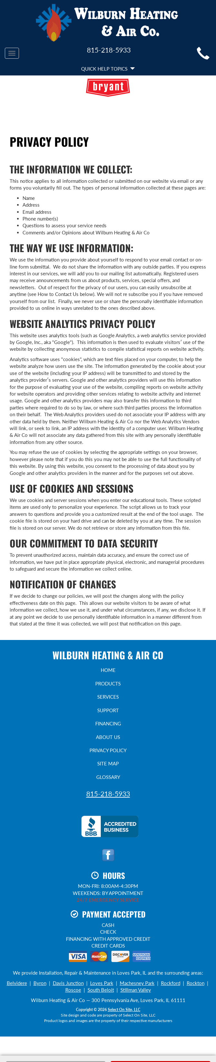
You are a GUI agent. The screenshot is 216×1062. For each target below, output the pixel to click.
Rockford (170, 983)
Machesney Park (137, 983)
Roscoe (73, 990)
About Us (108, 737)
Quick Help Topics (108, 69)
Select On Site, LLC (124, 1009)
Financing (108, 723)
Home (108, 670)
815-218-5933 (108, 794)
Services (108, 697)
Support (108, 710)
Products (108, 683)
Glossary (108, 777)
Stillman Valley (135, 990)
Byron (39, 983)
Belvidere (17, 983)
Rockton (195, 983)
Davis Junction (68, 983)
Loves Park (101, 983)
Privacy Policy (108, 750)
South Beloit (101, 990)
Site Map (108, 763)
